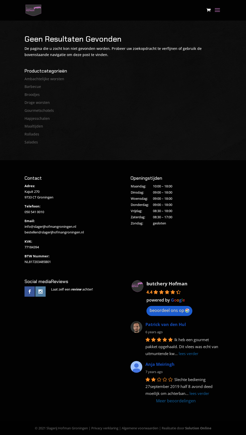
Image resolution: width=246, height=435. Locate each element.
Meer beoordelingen (176, 401)
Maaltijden (33, 126)
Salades (31, 142)
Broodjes (32, 94)
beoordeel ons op (169, 310)
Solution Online (198, 428)
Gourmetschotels (39, 110)
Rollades (31, 134)
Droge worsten (37, 102)
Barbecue (32, 86)
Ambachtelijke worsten (44, 78)
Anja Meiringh (160, 364)
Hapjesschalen (37, 118)
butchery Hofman (166, 283)
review (76, 289)
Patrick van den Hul (165, 324)
